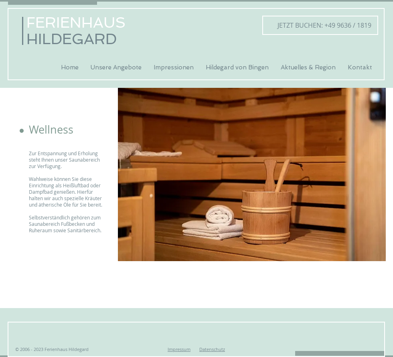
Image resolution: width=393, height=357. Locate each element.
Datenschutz (212, 349)
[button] (80, 130)
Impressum (179, 349)
